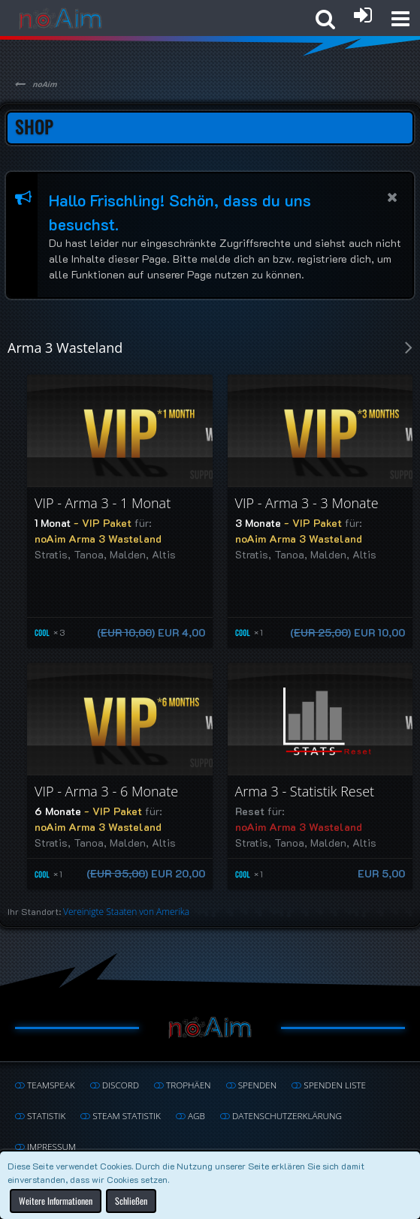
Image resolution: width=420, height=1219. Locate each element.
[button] (400, 19)
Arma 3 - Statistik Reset (305, 791)
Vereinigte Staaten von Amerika (126, 911)
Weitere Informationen (55, 1200)
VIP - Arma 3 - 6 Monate (106, 791)
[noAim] (60, 19)
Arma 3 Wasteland (65, 348)
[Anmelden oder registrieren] (363, 15)
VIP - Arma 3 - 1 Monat (103, 503)
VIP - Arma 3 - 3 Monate (307, 503)
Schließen (131, 1200)
